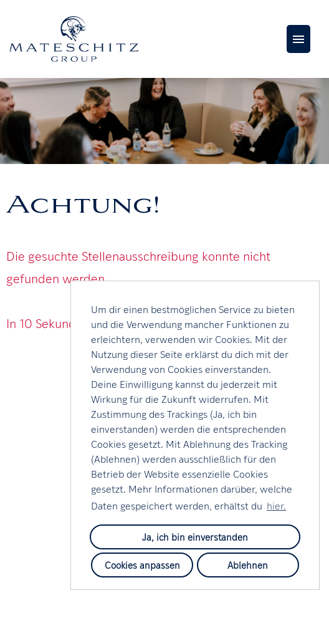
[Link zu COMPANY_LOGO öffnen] (73, 39)
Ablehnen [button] (247, 565)
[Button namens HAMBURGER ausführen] (298, 39)
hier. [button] (276, 505)
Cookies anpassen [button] (142, 565)
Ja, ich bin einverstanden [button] (195, 536)
